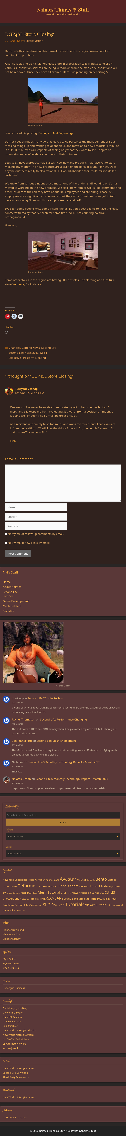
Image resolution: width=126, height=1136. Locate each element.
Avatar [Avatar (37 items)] (81, 879)
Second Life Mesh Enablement (56, 741)
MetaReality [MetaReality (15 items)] (66, 893)
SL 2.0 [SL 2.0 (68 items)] (48, 904)
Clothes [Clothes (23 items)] (111, 879)
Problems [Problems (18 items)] (34, 898)
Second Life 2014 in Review (45, 698)
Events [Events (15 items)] (87, 886)
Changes (14, 348)
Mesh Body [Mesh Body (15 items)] (32, 893)
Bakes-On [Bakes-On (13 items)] (91, 880)
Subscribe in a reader (15, 1117)
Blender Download (13, 929)
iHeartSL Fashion (12, 1017)
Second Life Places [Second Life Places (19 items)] (86, 898)
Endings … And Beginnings (55, 133)
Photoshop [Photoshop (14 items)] (24, 899)
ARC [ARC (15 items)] (57, 880)
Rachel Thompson (23, 719)
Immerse (18, 284)
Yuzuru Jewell (10, 1048)
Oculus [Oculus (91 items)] (108, 892)
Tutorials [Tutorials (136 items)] (74, 904)
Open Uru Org (11, 967)
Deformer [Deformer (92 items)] (27, 886)
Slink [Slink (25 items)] (57, 905)
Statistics (8, 611)
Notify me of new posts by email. (29, 543)
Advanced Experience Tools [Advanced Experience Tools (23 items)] (18, 879)
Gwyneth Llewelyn (13, 1012)
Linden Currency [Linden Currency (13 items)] (13, 893)
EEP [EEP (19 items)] (81, 886)
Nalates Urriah (21, 779)
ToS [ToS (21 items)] (62, 905)
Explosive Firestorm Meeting (27, 358)
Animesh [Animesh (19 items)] (50, 879)
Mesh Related (12, 606)
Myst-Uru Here (11, 963)
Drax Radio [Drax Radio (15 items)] (53, 886)
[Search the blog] (63, 815)
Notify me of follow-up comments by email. (36, 534)
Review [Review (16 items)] (43, 898)
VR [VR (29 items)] (11, 910)
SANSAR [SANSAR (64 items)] (54, 898)
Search (63, 822)
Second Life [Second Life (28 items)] (69, 898)
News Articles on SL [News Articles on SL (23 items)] (83, 892)
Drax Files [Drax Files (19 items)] (43, 886)
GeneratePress (87, 1130)
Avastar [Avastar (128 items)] (68, 879)
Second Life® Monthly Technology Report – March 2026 (64, 762)
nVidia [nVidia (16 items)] (98, 893)
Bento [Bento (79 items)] (101, 879)
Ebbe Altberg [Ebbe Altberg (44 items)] (69, 886)
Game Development (16, 601)
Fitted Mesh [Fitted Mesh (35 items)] (98, 886)
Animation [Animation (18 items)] (40, 879)
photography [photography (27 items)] (11, 898)
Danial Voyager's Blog (15, 1008)
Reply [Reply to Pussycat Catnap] (13, 440)
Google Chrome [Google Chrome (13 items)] (113, 886)
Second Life (48, 348)
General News (31, 348)
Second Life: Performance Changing (63, 719)
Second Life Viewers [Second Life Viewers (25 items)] (26, 905)
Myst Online (9, 959)
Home (7, 582)
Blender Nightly (12, 938)
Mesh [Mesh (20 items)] (24, 892)
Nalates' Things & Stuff (63, 9)
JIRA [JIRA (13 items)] (4, 893)
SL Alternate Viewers (14, 1043)
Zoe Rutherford (22, 741)
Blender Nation (11, 934)
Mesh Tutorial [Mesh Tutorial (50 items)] (49, 892)
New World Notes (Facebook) (19, 1030)
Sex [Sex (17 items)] (40, 905)
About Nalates (12, 587)
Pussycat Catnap (26, 389)
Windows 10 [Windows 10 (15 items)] (19, 910)
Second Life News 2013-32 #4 (28, 352)
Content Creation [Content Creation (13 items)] (10, 886)
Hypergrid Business (14, 987)
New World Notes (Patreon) (18, 1034)
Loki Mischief (10, 1025)
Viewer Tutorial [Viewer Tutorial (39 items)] (96, 905)
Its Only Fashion (12, 1021)
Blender (8, 596)
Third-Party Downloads (16, 1077)
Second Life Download (15, 1072)
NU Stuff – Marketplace (16, 1039)
